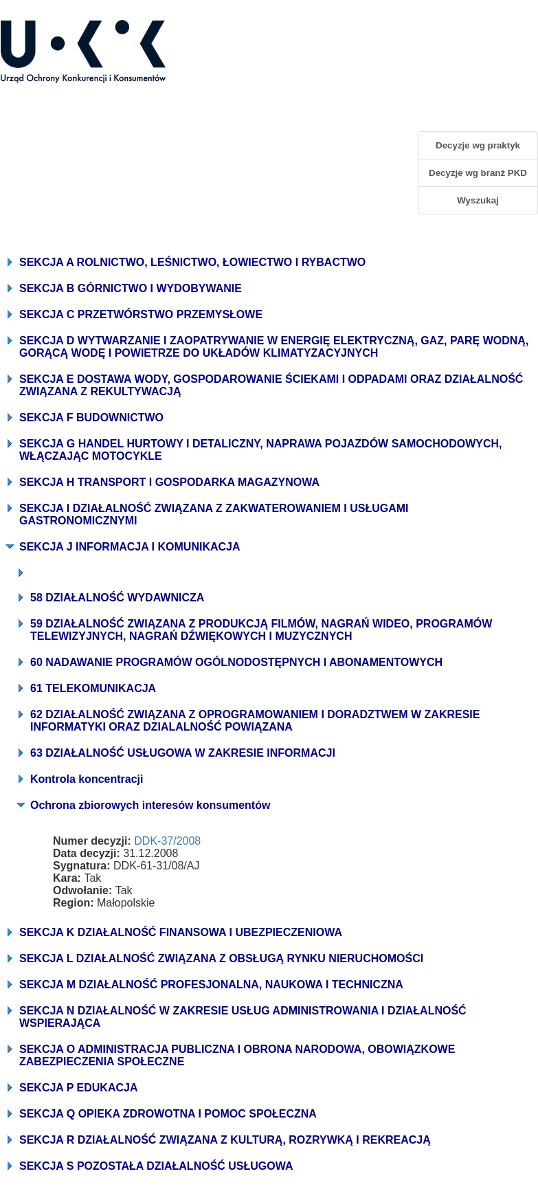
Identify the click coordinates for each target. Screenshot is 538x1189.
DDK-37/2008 (167, 841)
